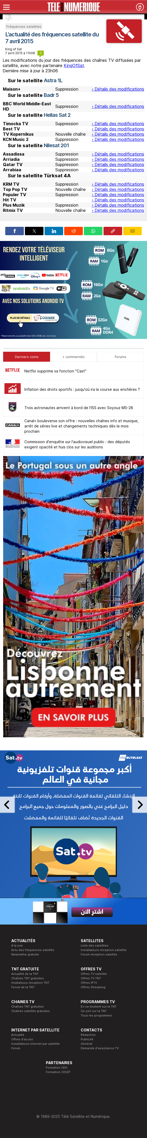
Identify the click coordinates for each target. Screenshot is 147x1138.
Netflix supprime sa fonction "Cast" (55, 371)
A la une (17, 945)
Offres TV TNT (91, 978)
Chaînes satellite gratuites (30, 1011)
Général (86, 1044)
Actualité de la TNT (25, 974)
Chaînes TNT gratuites (27, 978)
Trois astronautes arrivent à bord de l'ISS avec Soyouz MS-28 (78, 407)
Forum (15, 1048)
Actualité (17, 1035)
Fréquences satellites (23, 26)
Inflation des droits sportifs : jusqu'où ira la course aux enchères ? (82, 389)
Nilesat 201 (56, 145)
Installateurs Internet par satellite (35, 1044)
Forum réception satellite (99, 954)
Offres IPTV (89, 983)
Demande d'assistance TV (100, 1048)
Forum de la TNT (23, 987)
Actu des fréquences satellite (32, 950)
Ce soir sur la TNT (94, 1011)
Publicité (87, 1039)
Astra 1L (53, 80)
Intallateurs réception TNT (30, 983)
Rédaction (88, 1035)
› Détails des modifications (118, 89)
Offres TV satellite (94, 974)
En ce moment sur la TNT (99, 1006)
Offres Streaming (93, 987)
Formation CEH (56, 1067)
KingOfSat (74, 65)
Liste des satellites (94, 945)
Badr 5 (51, 95)
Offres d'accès (22, 1039)
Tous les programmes (96, 1015)
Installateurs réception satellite (104, 950)
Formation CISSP (58, 1072)
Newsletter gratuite (25, 954)
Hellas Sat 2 (57, 115)
